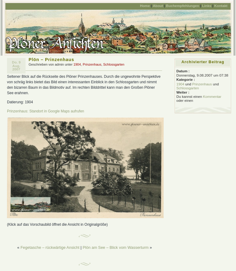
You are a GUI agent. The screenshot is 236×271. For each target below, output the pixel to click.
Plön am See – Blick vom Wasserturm (116, 247)
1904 (77, 64)
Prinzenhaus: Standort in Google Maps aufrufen (45, 111)
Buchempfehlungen (182, 6)
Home (145, 6)
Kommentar (212, 96)
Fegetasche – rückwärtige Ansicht (49, 247)
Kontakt (220, 6)
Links (206, 6)
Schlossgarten (113, 64)
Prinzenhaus (92, 64)
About (158, 6)
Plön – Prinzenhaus (51, 59)
